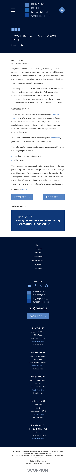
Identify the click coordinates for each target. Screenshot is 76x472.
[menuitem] (28, 463)
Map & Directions (38, 341)
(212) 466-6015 (38, 308)
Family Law (38, 249)
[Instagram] (46, 285)
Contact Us (38, 268)
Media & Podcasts (37, 260)
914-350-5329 (38, 369)
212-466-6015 (38, 345)
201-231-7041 (38, 417)
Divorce (24, 189)
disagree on (55, 137)
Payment (38, 264)
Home (38, 245)
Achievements (38, 257)
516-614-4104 (38, 393)
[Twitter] (41, 285)
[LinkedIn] (29, 285)
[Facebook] (35, 285)
